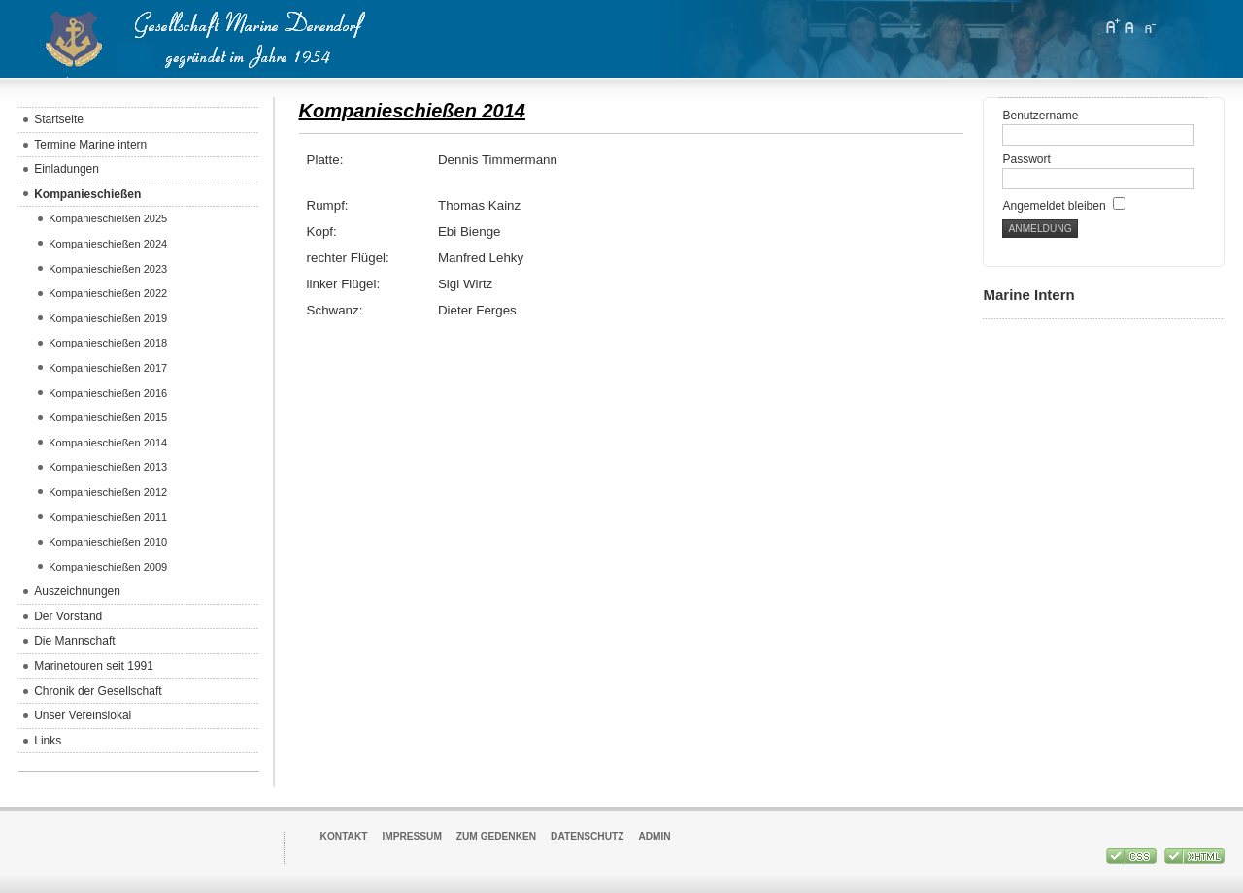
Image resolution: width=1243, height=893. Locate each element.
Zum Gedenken (496, 836)
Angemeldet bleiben (1063, 206)
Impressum (411, 836)
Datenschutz (587, 836)
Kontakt (344, 836)
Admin (654, 836)
